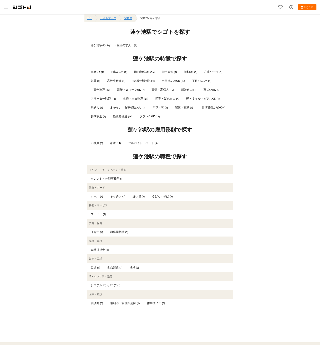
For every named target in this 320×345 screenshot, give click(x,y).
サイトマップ (108, 18)
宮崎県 (128, 18)
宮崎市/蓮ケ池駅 (150, 18)
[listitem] (160, 45)
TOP (89, 18)
